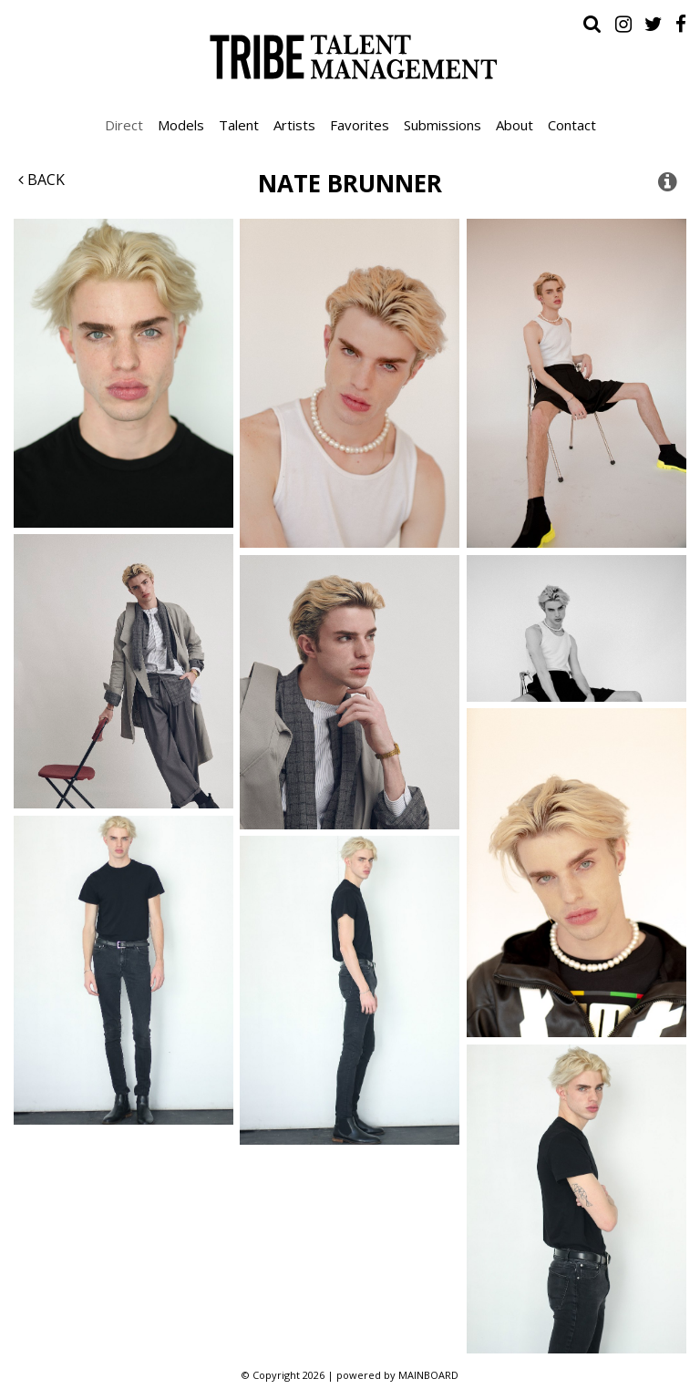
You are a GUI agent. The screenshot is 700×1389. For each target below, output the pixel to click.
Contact (572, 125)
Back (41, 180)
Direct (124, 125)
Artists (294, 125)
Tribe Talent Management (350, 56)
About (514, 125)
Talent (239, 125)
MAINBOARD (428, 1375)
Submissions (442, 125)
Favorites (359, 125)
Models (181, 125)
